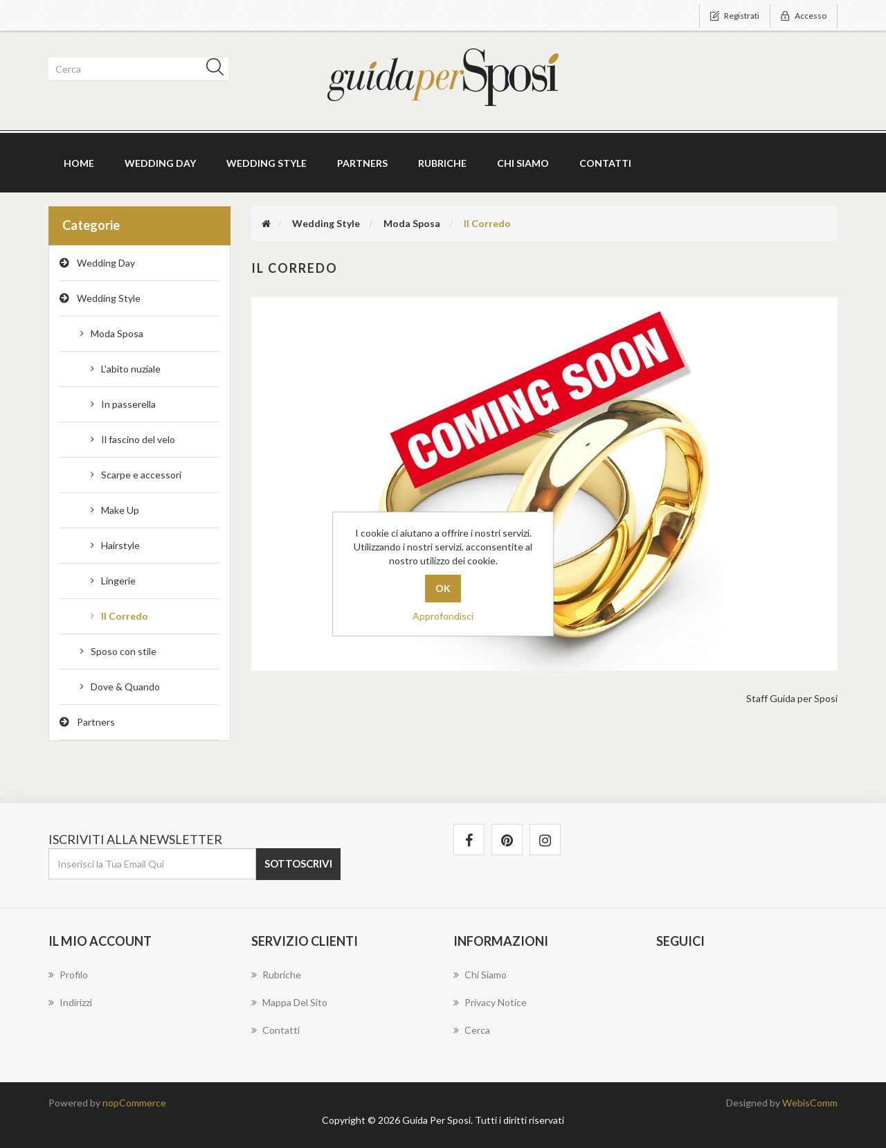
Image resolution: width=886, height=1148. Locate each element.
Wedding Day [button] (160, 163)
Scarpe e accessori (141, 475)
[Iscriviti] (152, 863)
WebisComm (810, 1103)
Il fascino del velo (138, 439)
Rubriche (442, 163)
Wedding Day (106, 263)
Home (79, 163)
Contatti (605, 163)
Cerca (471, 1030)
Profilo (68, 974)
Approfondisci (443, 616)
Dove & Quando (125, 686)
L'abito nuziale (131, 369)
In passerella (128, 404)
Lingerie (118, 580)
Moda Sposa (117, 333)
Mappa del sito (289, 1002)
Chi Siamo (523, 163)
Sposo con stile (123, 651)
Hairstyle (120, 545)
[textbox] (136, 69)
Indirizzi (70, 1002)
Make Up (120, 510)
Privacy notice (490, 1002)
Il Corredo (124, 616)
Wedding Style (109, 298)
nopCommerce (134, 1103)
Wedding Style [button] (266, 163)
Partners (362, 163)
